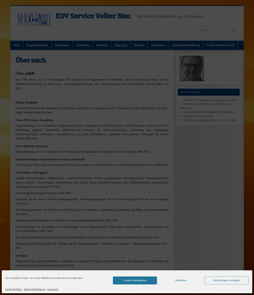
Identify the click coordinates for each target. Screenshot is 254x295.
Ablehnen (180, 280)
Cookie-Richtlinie (13, 289)
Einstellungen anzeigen (226, 280)
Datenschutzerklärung (35, 289)
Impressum (52, 289)
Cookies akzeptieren (135, 280)
